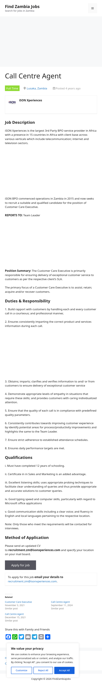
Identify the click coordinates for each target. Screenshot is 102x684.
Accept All (64, 670)
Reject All (43, 670)
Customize (21, 670)
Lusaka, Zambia (37, 88)
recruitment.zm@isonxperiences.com (32, 581)
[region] (43, 660)
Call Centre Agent (60, 601)
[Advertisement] (51, 42)
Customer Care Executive (18, 601)
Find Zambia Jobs (22, 6)
